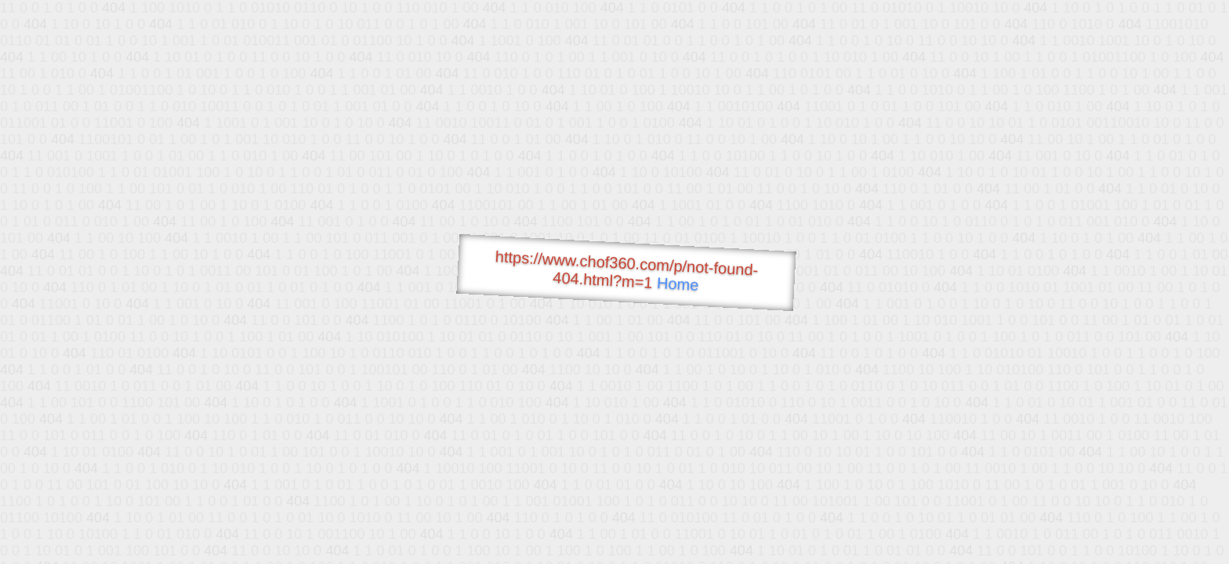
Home (678, 284)
